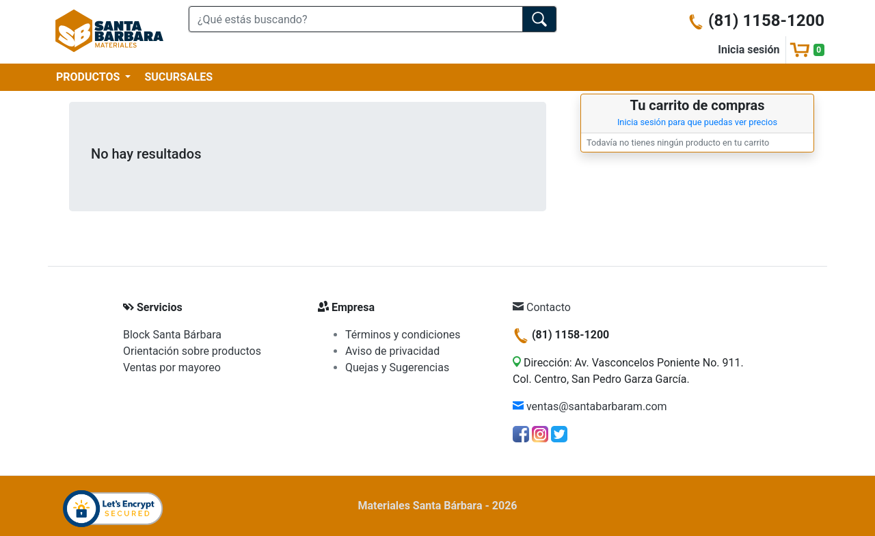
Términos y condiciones (403, 334)
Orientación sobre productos (192, 351)
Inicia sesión (748, 49)
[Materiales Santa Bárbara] (109, 29)
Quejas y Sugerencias (397, 367)
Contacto (542, 307)
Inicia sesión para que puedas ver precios (697, 122)
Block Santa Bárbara (172, 334)
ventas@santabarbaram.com (590, 406)
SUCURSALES (178, 76)
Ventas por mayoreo (172, 367)
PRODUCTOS (89, 76)
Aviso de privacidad (392, 351)
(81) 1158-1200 (756, 20)
